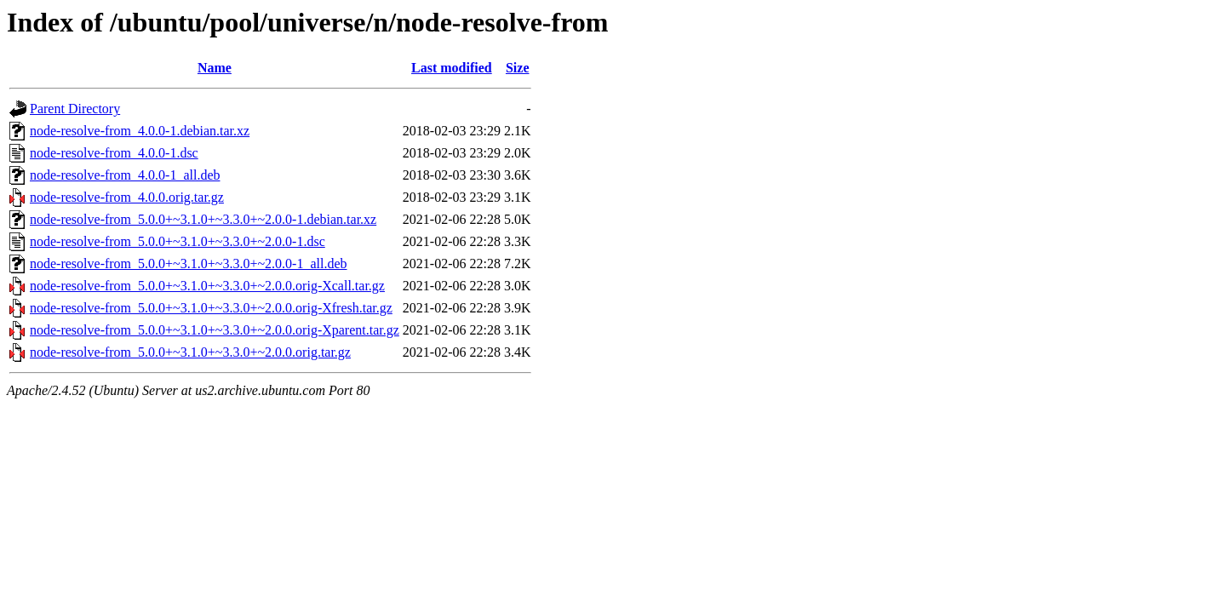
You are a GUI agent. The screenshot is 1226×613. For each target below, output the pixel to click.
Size (518, 67)
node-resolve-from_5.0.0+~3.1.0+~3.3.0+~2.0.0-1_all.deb (188, 263)
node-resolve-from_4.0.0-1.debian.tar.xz (139, 130)
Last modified (451, 67)
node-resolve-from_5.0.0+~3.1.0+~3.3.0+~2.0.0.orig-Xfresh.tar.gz (211, 308)
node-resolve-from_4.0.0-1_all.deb (125, 175)
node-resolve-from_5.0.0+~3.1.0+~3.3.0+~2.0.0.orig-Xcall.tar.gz (207, 285)
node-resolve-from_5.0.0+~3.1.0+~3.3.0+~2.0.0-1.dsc (177, 241)
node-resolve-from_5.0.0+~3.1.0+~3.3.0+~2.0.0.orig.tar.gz (190, 352)
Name (215, 67)
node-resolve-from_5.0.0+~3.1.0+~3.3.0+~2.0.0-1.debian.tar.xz (203, 219)
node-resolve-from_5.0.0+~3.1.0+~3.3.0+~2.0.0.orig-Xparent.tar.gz (214, 330)
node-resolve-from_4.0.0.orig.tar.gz (127, 197)
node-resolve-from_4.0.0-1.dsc (114, 153)
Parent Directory (75, 108)
